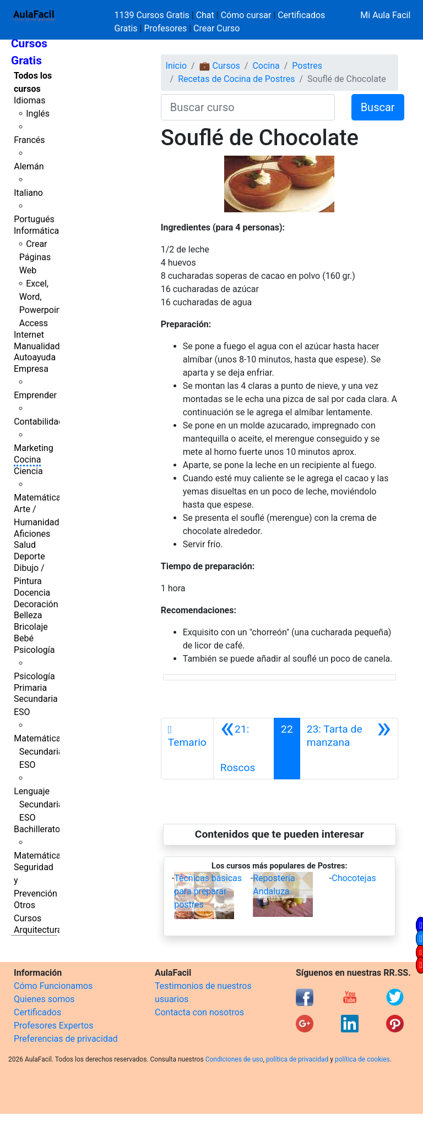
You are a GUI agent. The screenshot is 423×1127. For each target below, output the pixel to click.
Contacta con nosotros (199, 1012)
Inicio (176, 66)
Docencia (32, 592)
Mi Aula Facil (385, 15)
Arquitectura (38, 930)
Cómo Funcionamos (53, 986)
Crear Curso (216, 28)
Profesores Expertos (53, 1025)
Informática (36, 231)
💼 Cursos (219, 66)
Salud (25, 545)
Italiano (28, 193)
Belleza (28, 615)
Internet (29, 334)
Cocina (27, 459)
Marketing (33, 448)
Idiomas (29, 100)
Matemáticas (40, 497)
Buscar (378, 107)
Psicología (34, 650)
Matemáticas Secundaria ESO (40, 751)
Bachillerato (37, 829)
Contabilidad (38, 421)
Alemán (29, 166)
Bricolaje (31, 627)
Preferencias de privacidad (66, 1038)
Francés (29, 140)
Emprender (35, 395)
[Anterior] (243, 748)
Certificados (37, 1012)
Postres (307, 66)
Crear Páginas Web (35, 257)
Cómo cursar (246, 15)
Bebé (24, 638)
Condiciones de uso (234, 1059)
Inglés (38, 113)
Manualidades (41, 346)
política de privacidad (297, 1059)
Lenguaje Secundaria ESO (38, 804)
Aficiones (32, 534)
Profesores (165, 28)
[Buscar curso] (248, 107)
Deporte (29, 556)
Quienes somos (44, 999)
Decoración (36, 604)
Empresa (31, 369)
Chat (205, 15)
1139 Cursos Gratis (153, 15)
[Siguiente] (349, 748)
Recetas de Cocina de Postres (236, 79)
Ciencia (28, 471)
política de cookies (362, 1059)
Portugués (34, 219)
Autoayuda (35, 357)
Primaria (30, 688)
